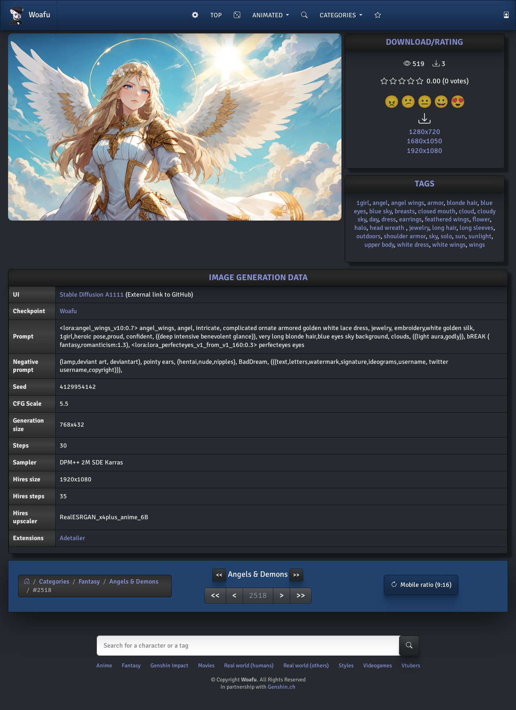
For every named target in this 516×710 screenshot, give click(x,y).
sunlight (479, 236)
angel (380, 203)
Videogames (377, 665)
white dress (413, 245)
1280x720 (424, 131)
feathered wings (447, 219)
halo (360, 228)
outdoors (368, 236)
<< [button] (219, 575)
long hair (444, 228)
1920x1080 (424, 150)
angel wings (407, 203)
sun (460, 236)
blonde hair (462, 203)
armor (435, 203)
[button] (421, 585)
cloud (466, 211)
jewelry (419, 228)
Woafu (28, 15)
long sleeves (476, 228)
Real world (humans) (249, 665)
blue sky (380, 211)
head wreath (388, 228)
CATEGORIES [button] (339, 15)
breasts (405, 211)
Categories (54, 582)
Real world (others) (306, 665)
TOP (216, 15)
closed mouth (437, 211)
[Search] (256, 646)
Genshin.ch (281, 686)
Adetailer (72, 538)
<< (215, 595)
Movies (206, 665)
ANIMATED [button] (268, 15)
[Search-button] (409, 646)
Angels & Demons (133, 582)
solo (446, 236)
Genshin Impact (169, 665)
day (373, 219)
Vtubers (411, 665)
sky (433, 236)
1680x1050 (424, 140)
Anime (104, 665)
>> (300, 595)
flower (481, 219)
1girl (362, 203)
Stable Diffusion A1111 (92, 295)
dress (388, 219)
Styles (346, 665)
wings (477, 245)
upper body (379, 245)
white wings (449, 245)
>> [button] (296, 575)
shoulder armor (405, 236)
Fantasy (89, 582)
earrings (410, 219)
